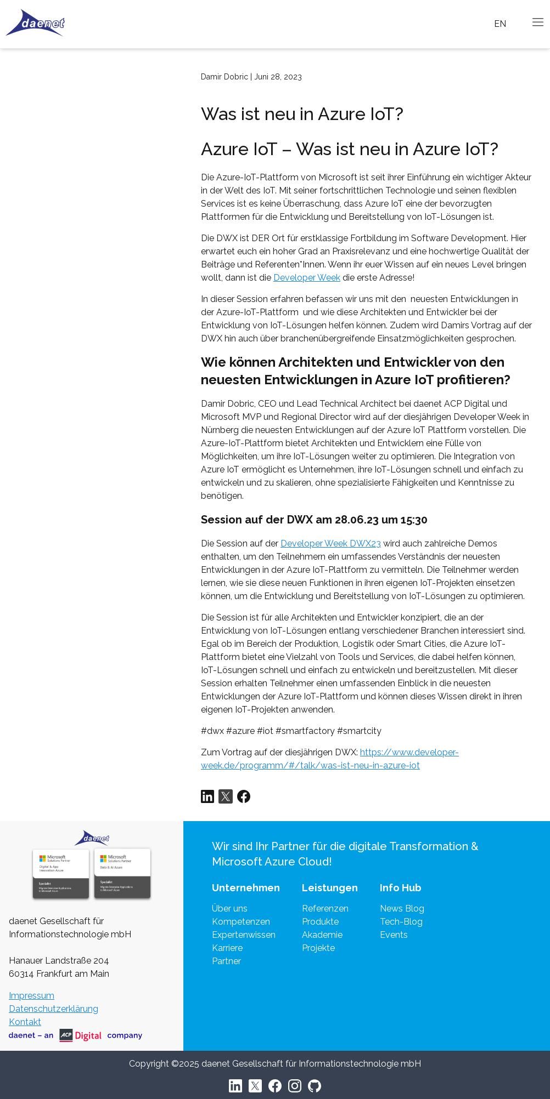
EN (500, 24)
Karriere (227, 948)
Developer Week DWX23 (330, 543)
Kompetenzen (241, 921)
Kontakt (25, 1022)
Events (394, 935)
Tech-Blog (401, 921)
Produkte (320, 921)
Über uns (230, 908)
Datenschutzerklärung (53, 1009)
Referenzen (325, 908)
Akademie (322, 935)
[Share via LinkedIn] (207, 796)
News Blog (402, 908)
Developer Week (306, 277)
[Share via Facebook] (243, 796)
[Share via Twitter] (225, 796)
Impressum (31, 995)
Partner (226, 961)
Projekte (318, 948)
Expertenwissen (244, 935)
